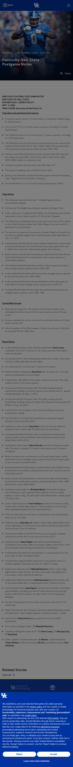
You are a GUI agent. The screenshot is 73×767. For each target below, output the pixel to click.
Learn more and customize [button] (36, 761)
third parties (53, 718)
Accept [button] (53, 754)
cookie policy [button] (31, 715)
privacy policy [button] (36, 707)
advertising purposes (50, 727)
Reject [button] (19, 754)
